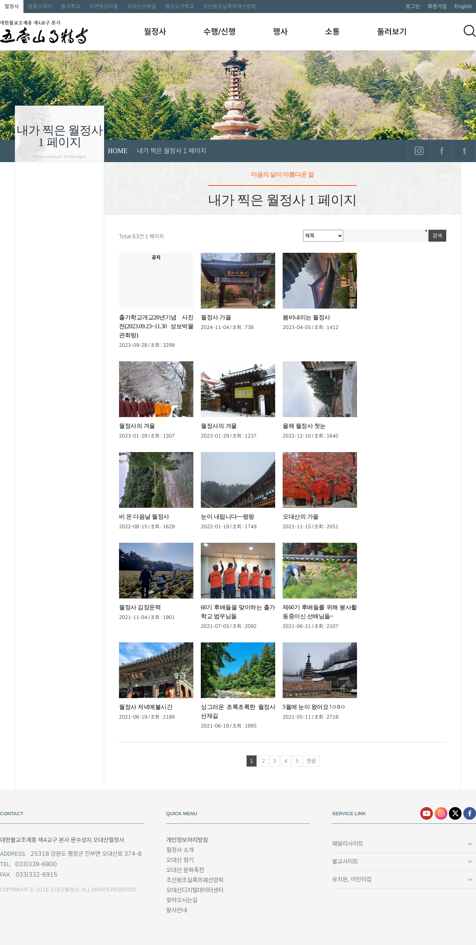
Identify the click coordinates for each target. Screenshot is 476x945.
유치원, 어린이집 (352, 879)
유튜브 (426, 813)
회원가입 (437, 6)
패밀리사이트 (347, 844)
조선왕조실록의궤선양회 (229, 6)
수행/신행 (219, 31)
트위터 (464, 151)
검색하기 (469, 31)
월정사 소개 (180, 850)
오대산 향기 (180, 860)
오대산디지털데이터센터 (194, 890)
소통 (332, 31)
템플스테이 (40, 6)
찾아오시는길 (181, 900)
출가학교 (70, 6)
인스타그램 (419, 151)
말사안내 (176, 910)
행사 (280, 31)
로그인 (413, 6)
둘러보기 (392, 31)
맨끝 (311, 761)
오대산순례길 (141, 6)
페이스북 (441, 151)
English (463, 6)
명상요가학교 (179, 6)
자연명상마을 (103, 6)
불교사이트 (345, 861)
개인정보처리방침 (187, 840)
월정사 (11, 6)
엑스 (455, 813)
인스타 (441, 813)
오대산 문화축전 (185, 870)
